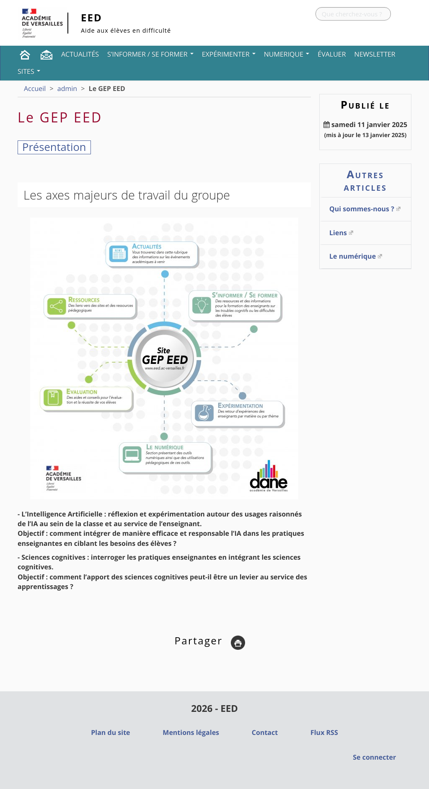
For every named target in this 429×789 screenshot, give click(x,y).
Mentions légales (191, 732)
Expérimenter (229, 54)
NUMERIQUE (287, 54)
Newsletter (374, 54)
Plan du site (110, 732)
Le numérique (352, 256)
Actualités (80, 54)
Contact (265, 732)
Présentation (54, 147)
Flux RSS (324, 732)
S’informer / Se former (150, 54)
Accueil (35, 88)
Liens (338, 232)
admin (67, 88)
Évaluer (332, 54)
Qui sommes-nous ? (361, 208)
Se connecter (374, 757)
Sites (29, 71)
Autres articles (365, 180)
